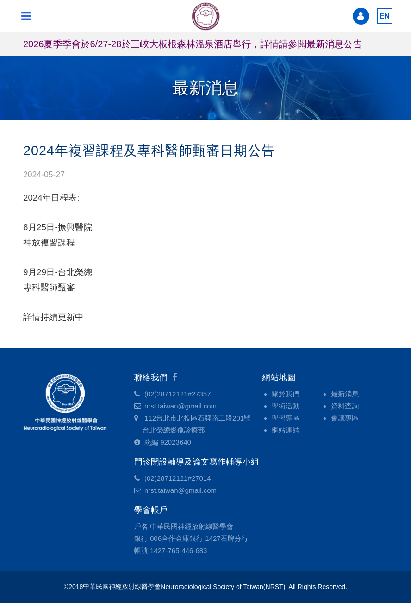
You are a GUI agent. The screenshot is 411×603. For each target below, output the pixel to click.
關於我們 (285, 394)
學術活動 (285, 406)
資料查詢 (345, 406)
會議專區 (345, 418)
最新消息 (345, 394)
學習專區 (285, 418)
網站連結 (285, 430)
